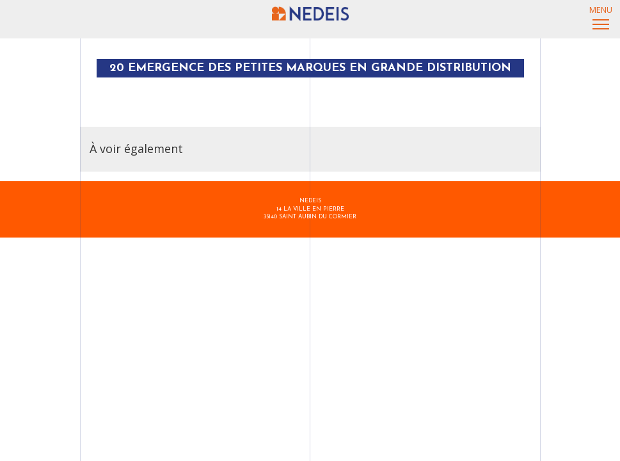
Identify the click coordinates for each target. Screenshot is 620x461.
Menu (600, 14)
